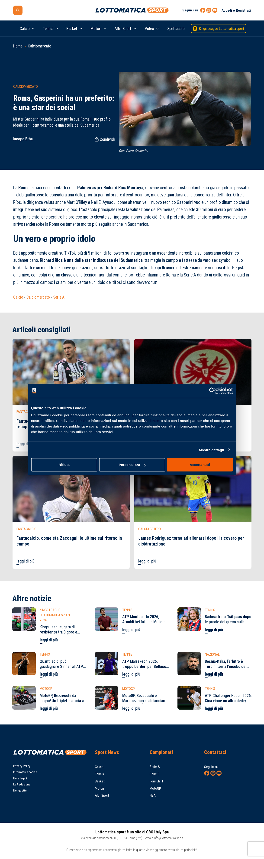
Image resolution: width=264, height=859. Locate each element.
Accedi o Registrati (236, 10)
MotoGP (155, 788)
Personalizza (132, 465)
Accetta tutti (200, 465)
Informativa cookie (25, 772)
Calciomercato (39, 46)
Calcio (25, 28)
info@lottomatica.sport (168, 838)
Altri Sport (123, 28)
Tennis (48, 28)
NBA (153, 795)
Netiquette (20, 790)
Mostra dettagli (211, 450)
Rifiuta (64, 465)
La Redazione (21, 784)
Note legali (20, 778)
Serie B (155, 774)
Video (149, 28)
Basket (71, 28)
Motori (95, 28)
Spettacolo (176, 28)
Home (18, 46)
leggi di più (25, 443)
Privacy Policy (21, 766)
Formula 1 (156, 781)
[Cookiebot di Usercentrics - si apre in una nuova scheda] (212, 390)
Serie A (58, 297)
